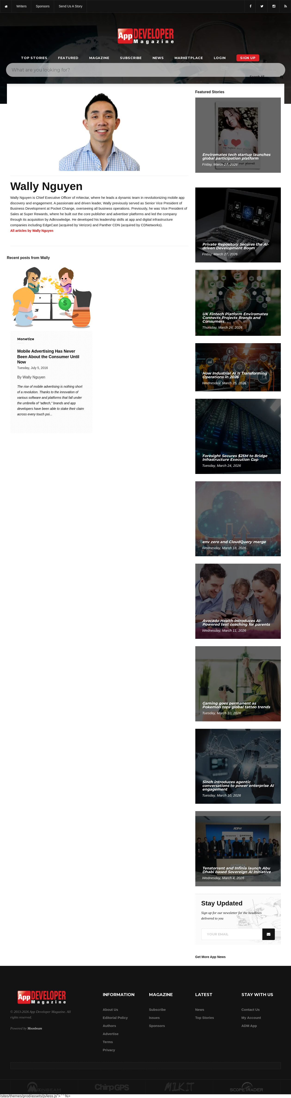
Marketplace (189, 58)
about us (110, 1010)
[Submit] (281, 77)
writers (21, 6)
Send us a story (70, 6)
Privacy (109, 1050)
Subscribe (131, 58)
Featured (68, 58)
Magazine (99, 58)
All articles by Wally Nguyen (31, 230)
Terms (108, 1042)
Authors (109, 1026)
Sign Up (248, 58)
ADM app (249, 1026)
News (158, 58)
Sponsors (157, 1026)
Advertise (111, 1034)
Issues (154, 1018)
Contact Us (251, 1010)
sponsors (42, 6)
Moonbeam (35, 1028)
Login (220, 58)
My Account (251, 1018)
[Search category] (257, 77)
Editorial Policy (115, 1018)
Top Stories (34, 58)
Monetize (25, 339)
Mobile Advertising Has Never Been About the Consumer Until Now (48, 356)
